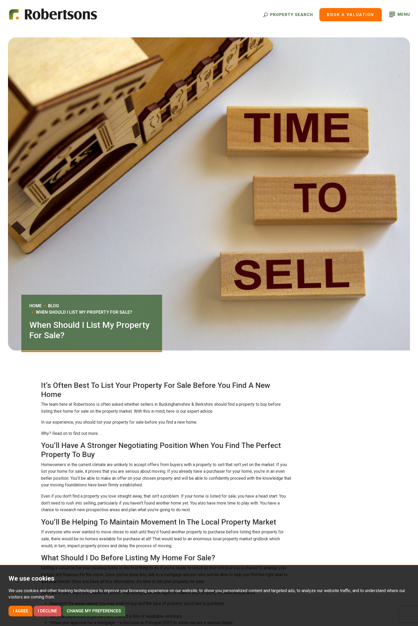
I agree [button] (20, 610)
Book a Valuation (350, 14)
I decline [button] (47, 610)
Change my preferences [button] (94, 610)
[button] (288, 15)
